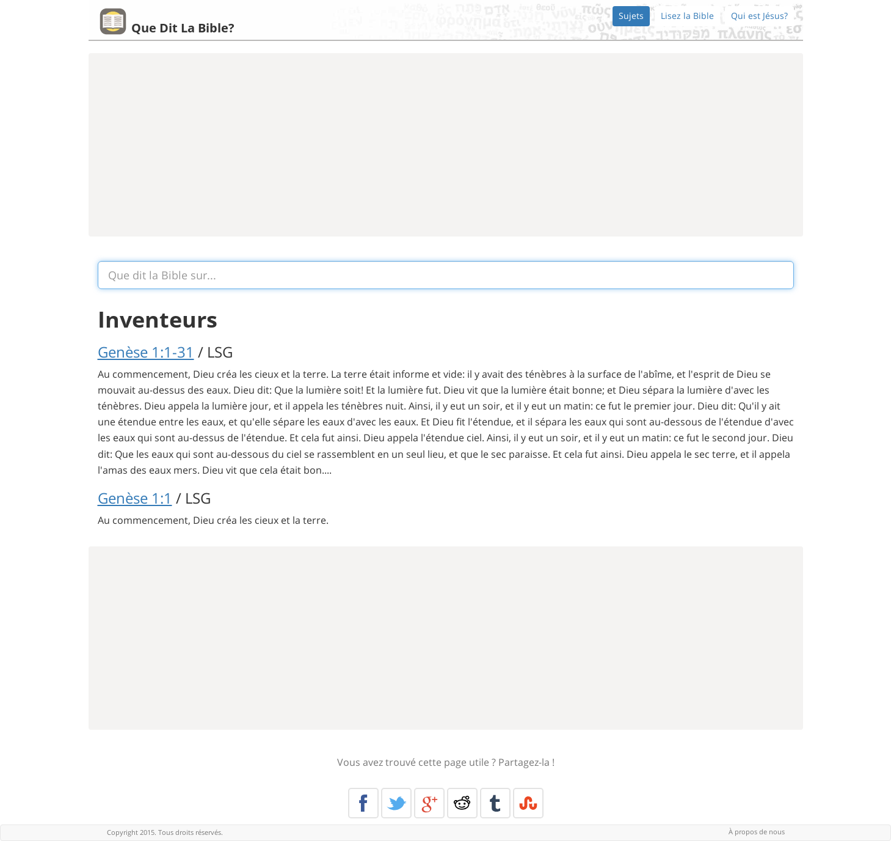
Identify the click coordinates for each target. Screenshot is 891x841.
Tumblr (495, 803)
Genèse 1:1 (135, 498)
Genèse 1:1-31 (146, 352)
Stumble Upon (528, 803)
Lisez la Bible (687, 15)
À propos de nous (757, 831)
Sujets (631, 15)
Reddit (462, 803)
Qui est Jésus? (759, 15)
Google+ (429, 803)
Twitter (396, 803)
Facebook (363, 803)
